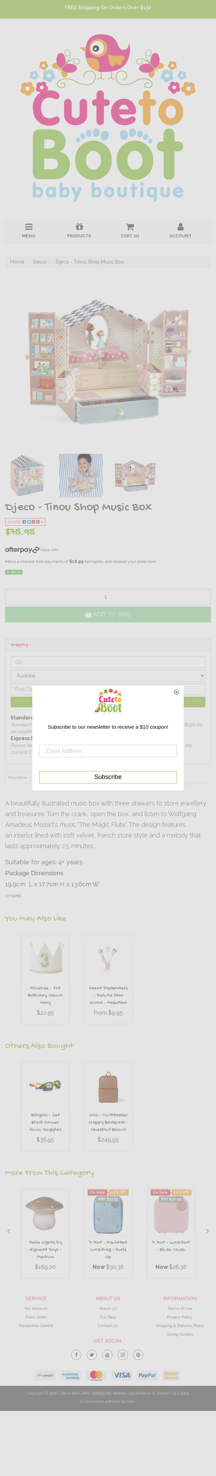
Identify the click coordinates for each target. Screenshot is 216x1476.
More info (31, 549)
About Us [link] (108, 1308)
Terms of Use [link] (180, 1308)
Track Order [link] (36, 1317)
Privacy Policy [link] (180, 1317)
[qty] (108, 597)
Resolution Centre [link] (36, 1325)
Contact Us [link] (108, 1325)
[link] (76, 1353)
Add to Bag (108, 614)
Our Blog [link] (108, 1317)
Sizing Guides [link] (180, 1334)
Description (17, 778)
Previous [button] (8, 1231)
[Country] (108, 676)
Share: (25, 522)
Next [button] (207, 1231)
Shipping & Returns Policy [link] (180, 1325)
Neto (131, 1401)
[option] (45, 981)
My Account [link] (36, 1308)
